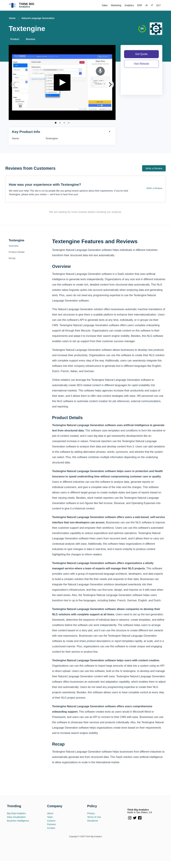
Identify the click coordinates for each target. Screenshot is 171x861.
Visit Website (141, 63)
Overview (13, 246)
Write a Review (153, 168)
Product (14, 39)
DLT (158, 5)
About (50, 813)
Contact (51, 828)
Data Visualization (16, 817)
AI (146, 5)
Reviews (30, 39)
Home (12, 18)
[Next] (110, 84)
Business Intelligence (18, 820)
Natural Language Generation (38, 18)
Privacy (91, 813)
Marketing (116, 5)
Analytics (129, 5)
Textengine (16, 240)
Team (50, 817)
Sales (105, 5)
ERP (139, 5)
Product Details (17, 252)
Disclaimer (92, 820)
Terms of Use (94, 817)
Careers (51, 820)
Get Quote (141, 54)
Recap (12, 258)
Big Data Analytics (16, 813)
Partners (51, 824)
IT (152, 5)
